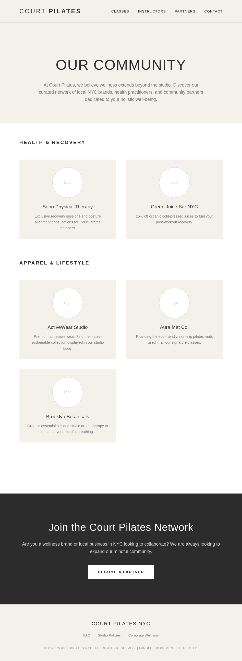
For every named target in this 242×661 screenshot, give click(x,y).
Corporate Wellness (143, 635)
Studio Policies (109, 635)
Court (50, 11)
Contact (213, 11)
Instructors (152, 11)
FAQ (86, 635)
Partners (185, 11)
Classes (120, 11)
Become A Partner (121, 572)
